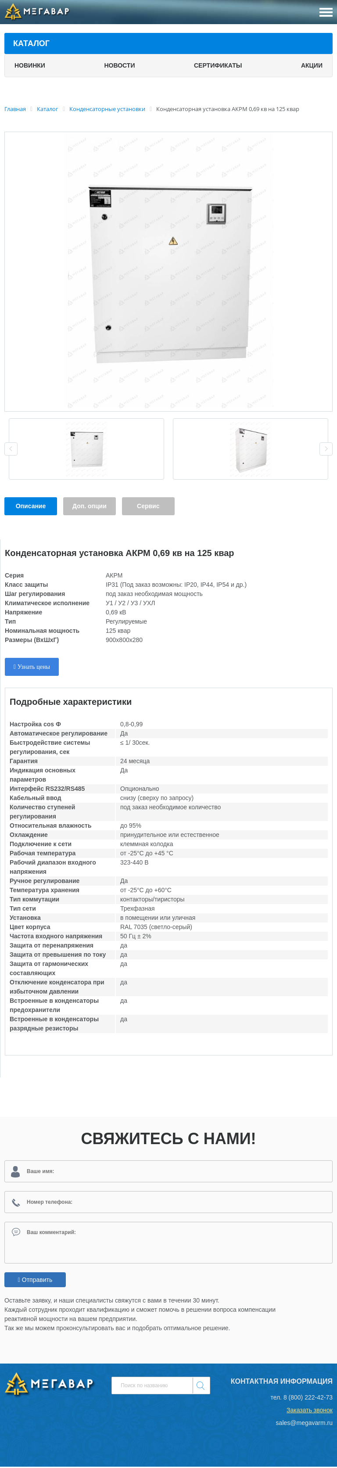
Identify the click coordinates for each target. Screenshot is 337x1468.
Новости (119, 65)
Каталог (31, 43)
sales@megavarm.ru (304, 1424)
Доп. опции (89, 506)
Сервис (148, 506)
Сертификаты (218, 65)
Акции (312, 65)
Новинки (29, 65)
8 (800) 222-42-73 (308, 1398)
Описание (31, 506)
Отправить (35, 1281)
